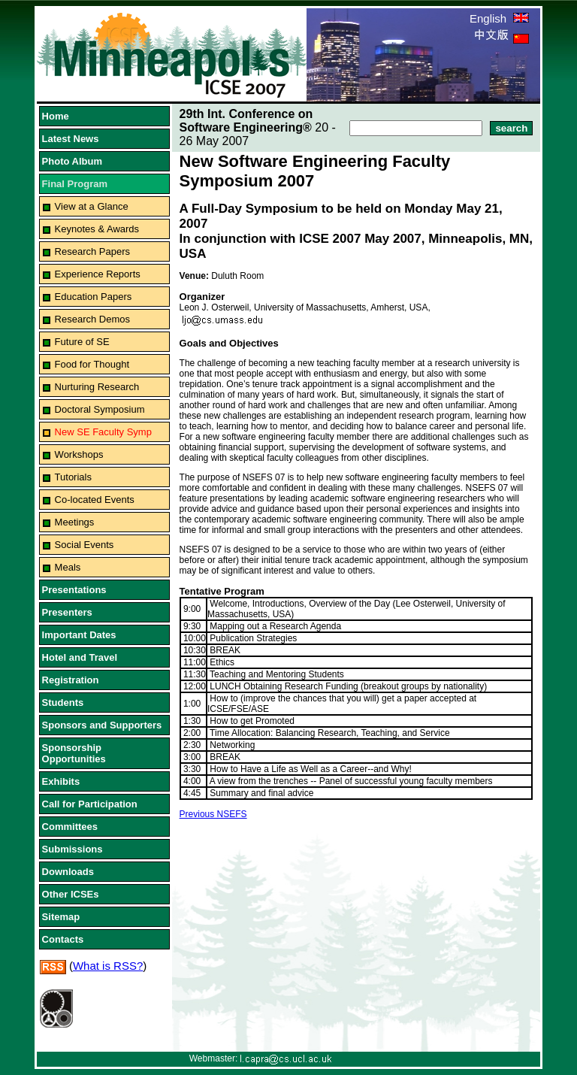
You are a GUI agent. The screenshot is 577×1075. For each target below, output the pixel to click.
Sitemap (61, 916)
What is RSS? (108, 965)
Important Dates (79, 634)
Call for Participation (89, 804)
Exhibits (61, 781)
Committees (70, 826)
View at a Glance (91, 206)
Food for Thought (92, 364)
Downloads (68, 871)
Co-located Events (94, 499)
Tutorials (73, 477)
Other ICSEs (70, 894)
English (499, 18)
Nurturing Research (97, 386)
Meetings (75, 522)
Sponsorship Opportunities (74, 753)
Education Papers (93, 296)
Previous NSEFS (213, 814)
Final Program (74, 183)
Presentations (74, 589)
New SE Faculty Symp (103, 432)
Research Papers (92, 251)
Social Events (84, 544)
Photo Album (72, 161)
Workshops (79, 454)
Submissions (72, 849)
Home (55, 116)
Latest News (70, 138)
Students (63, 702)
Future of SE (82, 341)
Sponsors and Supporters (102, 725)
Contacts (63, 939)
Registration (70, 680)
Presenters (67, 612)
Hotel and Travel (79, 657)
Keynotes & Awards (97, 229)
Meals (68, 567)
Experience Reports (97, 274)
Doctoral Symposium (100, 409)
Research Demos (92, 319)
